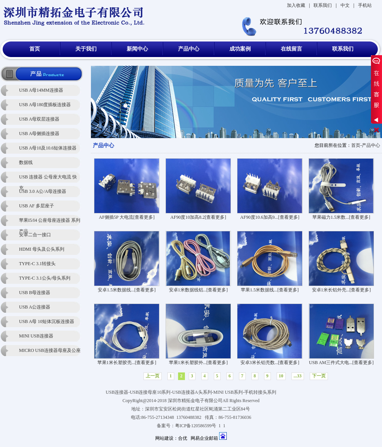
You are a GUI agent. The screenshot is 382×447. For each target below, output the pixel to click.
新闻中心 (137, 49)
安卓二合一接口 (35, 234)
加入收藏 (296, 5)
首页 (34, 49)
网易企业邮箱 (204, 438)
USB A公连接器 (34, 307)
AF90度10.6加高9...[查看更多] (269, 217)
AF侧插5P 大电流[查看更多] (127, 217)
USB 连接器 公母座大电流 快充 (48, 178)
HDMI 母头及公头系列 (41, 249)
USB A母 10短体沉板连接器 (46, 321)
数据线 (26, 162)
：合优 (180, 438)
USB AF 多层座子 (36, 205)
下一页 (319, 376)
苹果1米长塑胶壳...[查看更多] (126, 362)
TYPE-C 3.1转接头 (37, 263)
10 (281, 376)
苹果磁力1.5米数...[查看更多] (341, 217)
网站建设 (164, 438)
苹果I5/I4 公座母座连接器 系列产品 (49, 222)
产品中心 (188, 49)
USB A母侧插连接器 (39, 133)
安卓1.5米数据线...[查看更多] (127, 290)
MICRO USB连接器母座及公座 (50, 350)
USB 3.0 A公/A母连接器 (42, 191)
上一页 (152, 376)
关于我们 (86, 49)
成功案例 (240, 49)
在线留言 (291, 49)
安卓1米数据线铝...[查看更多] (198, 290)
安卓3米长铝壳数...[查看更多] (269, 362)
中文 (345, 5)
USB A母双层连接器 (39, 119)
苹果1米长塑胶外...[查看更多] (198, 362)
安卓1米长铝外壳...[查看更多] (341, 290)
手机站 (365, 5)
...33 (298, 376)
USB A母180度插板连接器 (45, 104)
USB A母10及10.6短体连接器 (47, 148)
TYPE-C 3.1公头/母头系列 (44, 278)
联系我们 (323, 5)
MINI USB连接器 (36, 336)
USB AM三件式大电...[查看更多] (341, 362)
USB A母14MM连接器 (41, 90)
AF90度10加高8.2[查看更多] (198, 217)
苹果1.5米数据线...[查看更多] (270, 290)
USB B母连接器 (34, 292)
